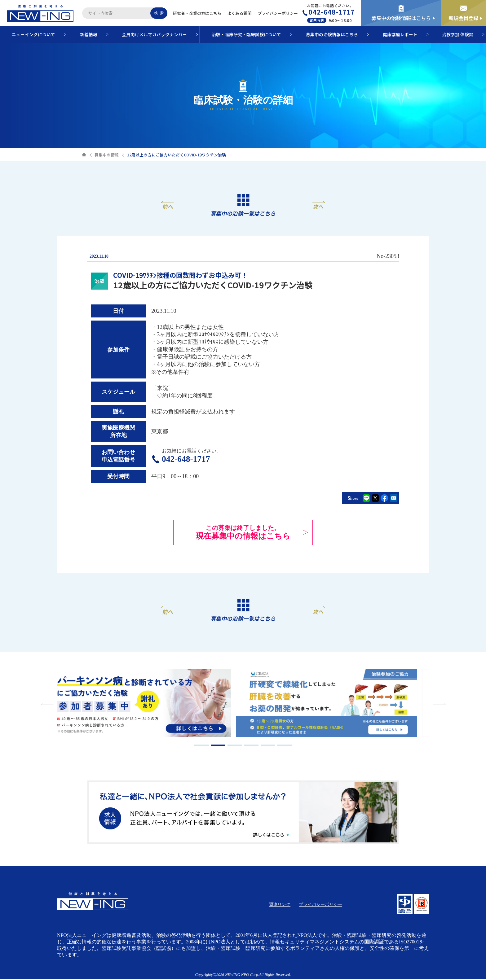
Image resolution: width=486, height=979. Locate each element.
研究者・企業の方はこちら (197, 13)
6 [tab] (284, 745)
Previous (48, 704)
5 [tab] (268, 745)
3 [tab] (235, 745)
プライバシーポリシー (278, 13)
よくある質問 (239, 13)
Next (438, 704)
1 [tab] (201, 745)
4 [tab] (251, 745)
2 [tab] (218, 745)
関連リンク (279, 904)
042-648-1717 (331, 11)
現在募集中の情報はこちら (243, 532)
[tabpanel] (150, 704)
